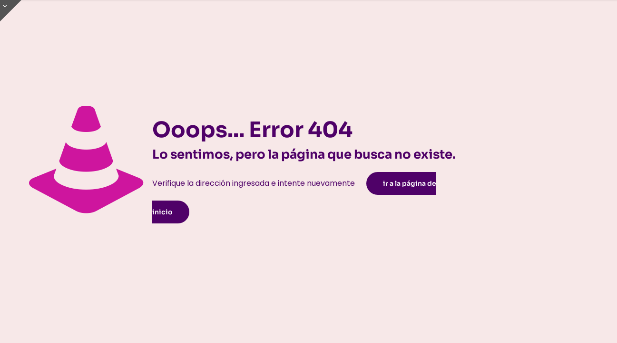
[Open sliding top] (10, 10)
